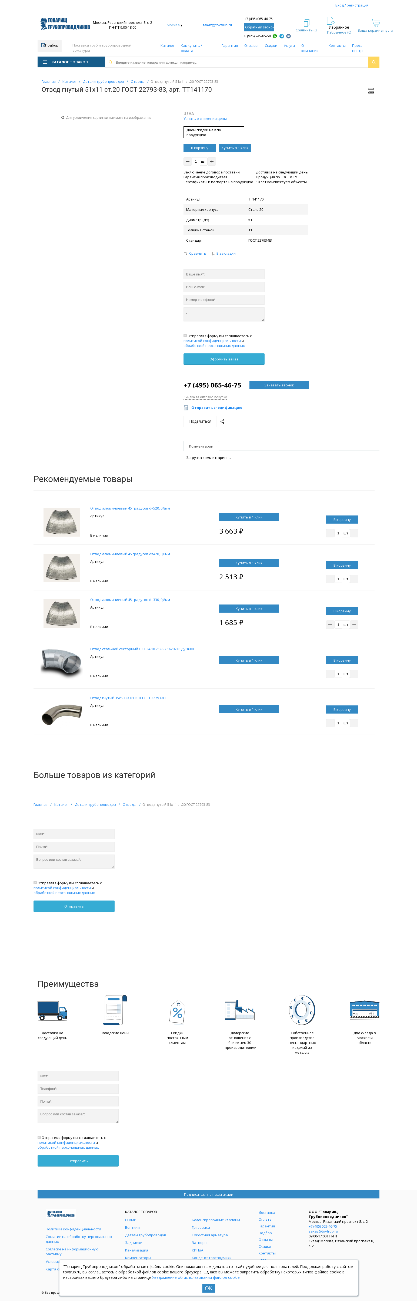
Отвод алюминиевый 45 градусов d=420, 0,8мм (130, 553)
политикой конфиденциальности (212, 340)
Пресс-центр (357, 48)
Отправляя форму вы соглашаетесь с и (218, 340)
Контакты (337, 45)
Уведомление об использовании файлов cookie (196, 1277)
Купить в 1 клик (235, 147)
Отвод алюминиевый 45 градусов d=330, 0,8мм (130, 599)
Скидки (271, 45)
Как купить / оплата (191, 48)
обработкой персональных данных (214, 345)
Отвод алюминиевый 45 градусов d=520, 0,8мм (130, 508)
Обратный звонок (259, 27)
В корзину (199, 147)
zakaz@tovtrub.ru (217, 25)
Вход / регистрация (352, 5)
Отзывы (251, 45)
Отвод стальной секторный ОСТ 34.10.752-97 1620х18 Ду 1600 (142, 648)
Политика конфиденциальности (73, 1229)
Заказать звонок (279, 385)
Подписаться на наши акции (208, 1194)
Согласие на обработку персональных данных (79, 1239)
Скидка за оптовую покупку (205, 397)
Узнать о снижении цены (205, 118)
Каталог (167, 45)
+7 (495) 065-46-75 (258, 18)
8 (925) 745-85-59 (257, 36)
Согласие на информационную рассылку (72, 1251)
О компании (310, 48)
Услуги (289, 45)
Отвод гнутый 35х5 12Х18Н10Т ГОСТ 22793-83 (128, 697)
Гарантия (230, 45)
